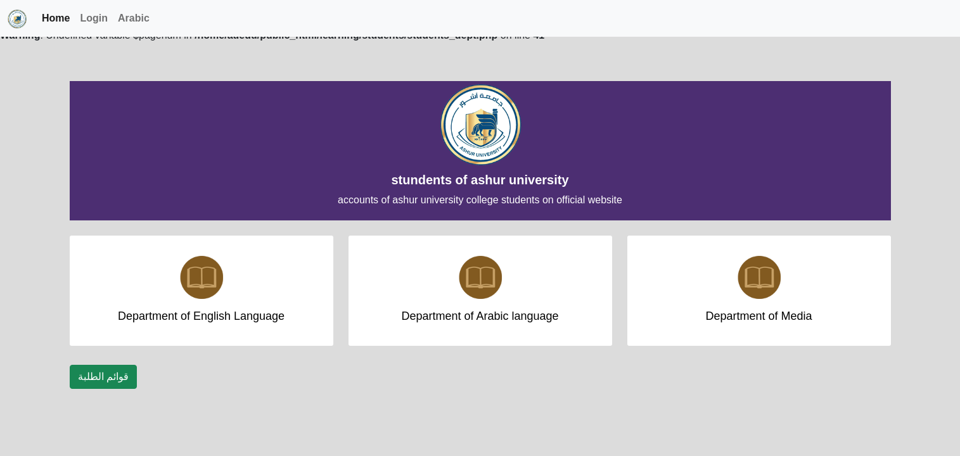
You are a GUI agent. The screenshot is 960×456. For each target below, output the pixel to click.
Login (94, 18)
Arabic (134, 18)
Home (56, 18)
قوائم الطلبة (103, 376)
